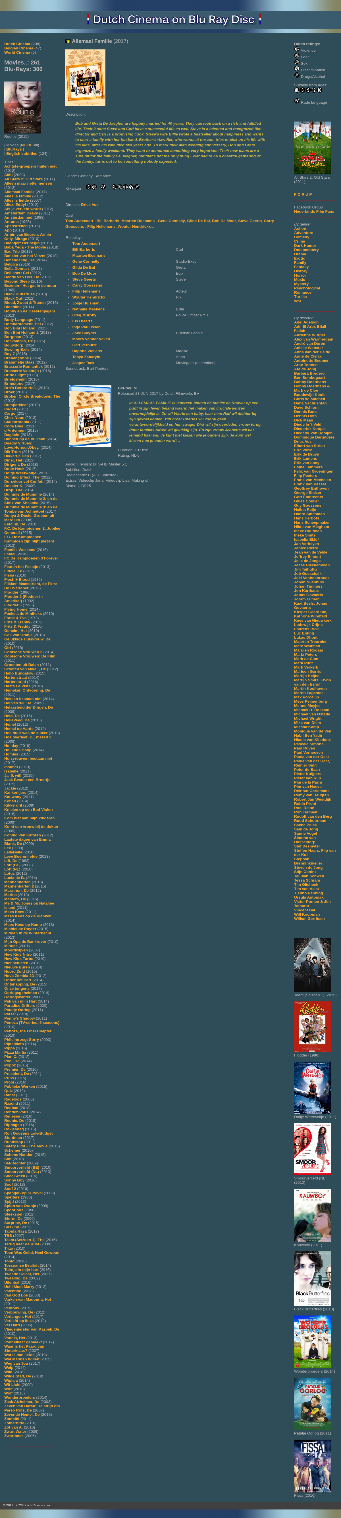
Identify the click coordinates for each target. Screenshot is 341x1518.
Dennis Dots (305, 416)
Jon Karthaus (306, 590)
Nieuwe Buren (17, 967)
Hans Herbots (306, 518)
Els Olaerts (82, 321)
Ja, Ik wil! (12, 775)
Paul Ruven (304, 748)
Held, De (12, 716)
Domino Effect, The (21, 477)
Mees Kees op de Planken (27, 916)
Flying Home (16, 609)
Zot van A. (13, 1427)
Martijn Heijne (306, 676)
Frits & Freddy (17, 626)
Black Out (13, 298)
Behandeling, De (19, 260)
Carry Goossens (87, 285)
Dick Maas (303, 420)
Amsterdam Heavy (21, 213)
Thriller (300, 297)
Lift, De (10, 861)
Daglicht (12, 435)
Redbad (11, 1108)
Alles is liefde (16, 200)
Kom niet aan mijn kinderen (29, 818)
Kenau (10, 801)
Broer (9, 392)
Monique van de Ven (312, 731)
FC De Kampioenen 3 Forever (31, 558)
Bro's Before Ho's (20, 388)
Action (300, 228)
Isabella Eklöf (306, 539)
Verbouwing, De (18, 1312)
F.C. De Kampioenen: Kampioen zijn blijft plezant (29, 539)
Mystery (301, 284)
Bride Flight (15, 375)
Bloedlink (13, 307)
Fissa (9, 575)
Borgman (12, 337)
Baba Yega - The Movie (25, 247)
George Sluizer (307, 492)
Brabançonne (16, 358)
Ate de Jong (305, 369)
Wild (8, 1372)
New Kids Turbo (18, 959)
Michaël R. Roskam (311, 710)
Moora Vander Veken (91, 339)
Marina (10, 895)
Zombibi (11, 1419)
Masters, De (15, 899)
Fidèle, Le (13, 571)
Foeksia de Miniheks (23, 613)
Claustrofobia (16, 422)
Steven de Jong (308, 867)
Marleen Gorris (307, 671)
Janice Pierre (306, 548)
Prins (9, 1078)
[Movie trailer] (151, 105)
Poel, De (12, 1061)
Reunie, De (14, 1120)
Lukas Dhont (305, 637)
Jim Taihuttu (305, 569)
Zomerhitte (14, 1423)
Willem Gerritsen (309, 918)
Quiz (8, 1091)
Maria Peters (305, 654)
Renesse (12, 1116)
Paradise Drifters (19, 1005)
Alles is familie (17, 196)
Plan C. (10, 1057)
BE (30, 145)
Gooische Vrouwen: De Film (29, 656)
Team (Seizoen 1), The (24, 1240)
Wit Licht (12, 1385)
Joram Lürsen (307, 599)
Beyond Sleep (17, 281)
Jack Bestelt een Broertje (27, 780)
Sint (8, 1159)
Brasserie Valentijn (21, 371)
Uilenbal (11, 1282)
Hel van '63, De (17, 703)
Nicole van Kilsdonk (312, 740)
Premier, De (15, 1069)
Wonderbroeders (19, 1397)
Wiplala (11, 1380)
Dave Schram (306, 407)
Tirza (8, 1248)
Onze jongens (17, 988)
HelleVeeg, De (17, 720)
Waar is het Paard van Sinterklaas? (24, 1348)
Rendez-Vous (16, 1112)
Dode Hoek (14, 469)
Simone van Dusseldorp (305, 840)
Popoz (10, 1065)
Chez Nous (14, 417)
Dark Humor (305, 245)
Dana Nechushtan (310, 403)
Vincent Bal (304, 910)
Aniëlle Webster (308, 348)
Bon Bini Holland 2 (21, 332)
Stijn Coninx (305, 872)
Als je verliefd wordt (22, 209)
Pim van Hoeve (308, 786)
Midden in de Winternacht (27, 933)
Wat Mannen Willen (21, 1359)
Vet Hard (12, 1325)
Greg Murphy (84, 315)
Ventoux (11, 1308)
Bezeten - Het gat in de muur (30, 285)
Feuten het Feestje (21, 567)
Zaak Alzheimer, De (21, 1402)
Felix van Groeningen (313, 471)
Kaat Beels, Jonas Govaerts (310, 605)
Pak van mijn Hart (20, 1001)
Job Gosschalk (308, 573)
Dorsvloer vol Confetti (24, 481)
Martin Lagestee (309, 693)
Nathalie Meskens (88, 309)
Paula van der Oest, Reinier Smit (312, 763)
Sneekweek (14, 1176)
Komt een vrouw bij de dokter (31, 826)
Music (299, 279)
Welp (8, 1367)
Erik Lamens (305, 458)
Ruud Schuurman (310, 820)
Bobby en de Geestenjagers (29, 311)
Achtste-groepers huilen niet (30, 166)
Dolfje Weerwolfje (20, 473)
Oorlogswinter (17, 997)
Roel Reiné (304, 808)
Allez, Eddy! (15, 204)
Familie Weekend (20, 550)
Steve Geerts (250, 221)
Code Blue (13, 426)
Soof (8, 1184)
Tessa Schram (307, 880)
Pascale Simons (309, 744)
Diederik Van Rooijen (313, 433)
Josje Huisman (85, 303)
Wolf (8, 1389)
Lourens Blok (306, 629)
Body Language (18, 320)
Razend (11, 1103)
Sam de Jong (306, 829)
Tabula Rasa (15, 1231)
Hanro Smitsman (309, 514)
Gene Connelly (171, 221)
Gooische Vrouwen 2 (23, 652)
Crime (299, 241)
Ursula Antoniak (309, 897)
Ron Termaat (305, 812)
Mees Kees (14, 912)
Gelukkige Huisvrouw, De (27, 639)
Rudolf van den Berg (313, 816)
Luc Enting (304, 633)
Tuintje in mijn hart (21, 1270)
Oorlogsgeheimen (20, 993)
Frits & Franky (17, 622)
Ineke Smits (305, 535)
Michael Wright (307, 718)
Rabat (9, 1095)
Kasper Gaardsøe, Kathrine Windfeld (310, 614)
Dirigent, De (15, 464)
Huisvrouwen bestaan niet (28, 758)
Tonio (9, 1261)
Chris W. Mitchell (309, 399)
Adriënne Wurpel (309, 335)
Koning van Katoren (22, 835)
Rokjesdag (14, 1129)
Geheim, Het (15, 631)
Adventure (303, 233)
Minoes (11, 946)
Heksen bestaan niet (22, 699)
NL (23, 145)
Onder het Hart (17, 980)
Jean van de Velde (310, 552)
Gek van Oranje (18, 635)
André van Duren (309, 343)
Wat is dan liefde (19, 1355)
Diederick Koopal (310, 429)
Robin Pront (305, 803)
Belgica (11, 264)
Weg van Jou (16, 1363)
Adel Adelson (306, 322)
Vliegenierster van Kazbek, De (31, 1329)
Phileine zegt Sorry (21, 1039)
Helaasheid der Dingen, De (28, 707)
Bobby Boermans (310, 382)
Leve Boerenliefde (21, 856)
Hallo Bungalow (18, 673)
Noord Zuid (14, 971)
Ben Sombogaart (309, 377)
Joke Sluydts (84, 333)
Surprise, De (15, 1223)
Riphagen (13, 1125)
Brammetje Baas (19, 362)
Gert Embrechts (308, 497)
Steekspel (13, 1214)
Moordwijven (16, 950)
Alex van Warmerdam (313, 339)
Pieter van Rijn (307, 778)
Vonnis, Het (14, 1338)
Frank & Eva (15, 618)
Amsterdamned (18, 217)
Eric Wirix (303, 450)
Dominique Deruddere (314, 437)
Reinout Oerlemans (312, 791)
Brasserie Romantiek (23, 366)
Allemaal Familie (19, 192)
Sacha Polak (305, 825)
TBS (8, 1235)
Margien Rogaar (308, 650)
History (300, 271)
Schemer (12, 1150)
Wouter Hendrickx (134, 226)
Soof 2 (10, 1189)
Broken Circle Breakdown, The (32, 396)
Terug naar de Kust (21, 1244)
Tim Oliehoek (306, 884)
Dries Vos (303, 441)
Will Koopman (307, 914)
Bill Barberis (108, 221)
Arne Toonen (306, 365)
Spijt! (9, 1201)
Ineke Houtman (308, 531)
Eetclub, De (14, 524)
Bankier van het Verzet (24, 256)
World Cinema (17, 52)
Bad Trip (12, 251)
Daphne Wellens (87, 351)
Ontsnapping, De (19, 984)
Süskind (11, 1227)
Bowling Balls (17, 349)
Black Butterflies (19, 294)
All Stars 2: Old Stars (23, 179)
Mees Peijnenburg (310, 701)
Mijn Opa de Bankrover (25, 941)
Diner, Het (13, 460)
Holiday (11, 746)
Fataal (9, 554)
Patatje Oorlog (17, 1010)
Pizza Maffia (15, 1052)
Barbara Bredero (309, 373)
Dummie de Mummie (23, 494)
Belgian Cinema (18, 48)
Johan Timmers (308, 586)
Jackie (10, 788)
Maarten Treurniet (310, 642)
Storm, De (13, 1218)
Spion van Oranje (20, 1206)
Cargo (9, 413)
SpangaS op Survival (23, 1193)
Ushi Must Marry (19, 1287)
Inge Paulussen (86, 327)
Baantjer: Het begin (22, 243)
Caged (10, 409)
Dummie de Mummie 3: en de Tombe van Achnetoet (30, 509)
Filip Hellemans (101, 226)
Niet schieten (16, 963)
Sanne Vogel (305, 833)
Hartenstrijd (15, 682)
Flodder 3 (13, 605)
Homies (11, 754)
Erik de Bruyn (306, 454)
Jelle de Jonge (307, 561)
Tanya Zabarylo (86, 357)
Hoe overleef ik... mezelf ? (27, 737)
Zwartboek (14, 1436)
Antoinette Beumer (311, 360)
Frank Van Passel (310, 484)
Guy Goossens (307, 505)
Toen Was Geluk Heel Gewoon (31, 1252)
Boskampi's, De (18, 341)
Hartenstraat (15, 677)
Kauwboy (12, 797)
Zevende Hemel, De (22, 1414)
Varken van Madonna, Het (27, 1299)
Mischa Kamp (306, 727)
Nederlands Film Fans (314, 211)
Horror (300, 275)
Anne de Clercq (308, 356)
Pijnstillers (14, 1044)
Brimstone (13, 383)
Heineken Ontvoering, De (27, 690)
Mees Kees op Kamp (23, 924)
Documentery (306, 250)
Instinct (11, 767)
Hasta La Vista (17, 686)
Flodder (11, 592)
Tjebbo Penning (308, 893)
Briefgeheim (15, 379)
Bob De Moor (224, 221)
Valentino (12, 1291)
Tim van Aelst (306, 889)
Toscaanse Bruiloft (21, 1265)
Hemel (10, 724)
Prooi (9, 1082)
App (8, 230)
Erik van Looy (306, 463)
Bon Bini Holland (20, 328)
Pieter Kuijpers (307, 774)
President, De (16, 1074)
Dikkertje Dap (16, 456)
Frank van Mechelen (312, 480)
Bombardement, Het (22, 324)
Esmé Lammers (308, 467)
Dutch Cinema (17, 44)
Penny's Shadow (19, 1018)
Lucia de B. (14, 878)
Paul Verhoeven (308, 752)
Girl (7, 648)
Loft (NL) (12, 869)
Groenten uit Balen (21, 665)
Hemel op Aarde (19, 728)
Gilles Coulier (306, 501)
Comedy (301, 237)
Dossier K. (13, 486)
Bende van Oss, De (21, 277)
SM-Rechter (15, 1163)
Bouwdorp (13, 345)
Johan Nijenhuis (309, 582)
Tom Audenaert (79, 221)
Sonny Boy (14, 1180)
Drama (300, 254)
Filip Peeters (305, 475)
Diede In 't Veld (307, 424)
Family (300, 262)
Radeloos (13, 1099)
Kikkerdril (13, 805)
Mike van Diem (307, 723)
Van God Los (16, 1295)
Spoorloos (13, 1210)
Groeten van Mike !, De (25, 669)
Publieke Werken (19, 1086)
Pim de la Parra (308, 782)
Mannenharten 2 (19, 886)
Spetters (12, 1197)
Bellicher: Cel (16, 273)
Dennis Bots (305, 412)
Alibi (8, 175)
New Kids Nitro (18, 954)
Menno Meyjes (307, 705)
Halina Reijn (305, 510)
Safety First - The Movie (26, 1146)
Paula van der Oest (311, 757)
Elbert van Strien (309, 446)
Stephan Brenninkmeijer (308, 861)
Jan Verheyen (306, 544)
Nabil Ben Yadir (308, 735)
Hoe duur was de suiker (26, 733)
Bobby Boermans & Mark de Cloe (312, 388)
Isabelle (11, 771)
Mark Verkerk (306, 667)
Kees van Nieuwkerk (312, 620)
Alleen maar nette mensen (28, 183)
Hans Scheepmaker (312, 522)
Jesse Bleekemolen (312, 565)
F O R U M (303, 194)
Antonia (11, 222)
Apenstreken (16, 226)
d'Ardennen (15, 430)
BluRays (14, 149)
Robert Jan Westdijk (312, 799)
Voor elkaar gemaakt (23, 1342)
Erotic (299, 258)
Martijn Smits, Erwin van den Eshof (312, 682)
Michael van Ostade (312, 714)
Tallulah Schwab (309, 876)
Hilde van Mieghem (311, 527)
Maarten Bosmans (138, 221)
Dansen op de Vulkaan (24, 439)
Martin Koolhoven (310, 688)
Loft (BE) (12, 865)
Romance (302, 292)
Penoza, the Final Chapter (27, 1031)
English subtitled (22, 153)
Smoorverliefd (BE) (21, 1167)
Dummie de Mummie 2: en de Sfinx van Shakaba (30, 500)
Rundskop (13, 1142)
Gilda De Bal (198, 221)
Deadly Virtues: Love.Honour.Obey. (21, 445)
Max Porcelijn (306, 697)
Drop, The (13, 490)
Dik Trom (12, 452)
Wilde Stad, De (17, 1376)
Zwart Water (15, 1431)
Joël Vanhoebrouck (312, 578)
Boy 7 (9, 354)
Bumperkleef (16, 405)
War (297, 301)
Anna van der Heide (312, 352)
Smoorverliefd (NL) (21, 1172)
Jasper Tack (83, 363)
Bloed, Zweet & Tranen (25, 302)
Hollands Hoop (18, 750)
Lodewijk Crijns (308, 625)
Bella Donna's (17, 268)
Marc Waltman (307, 646)
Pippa (9, 1048)
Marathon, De (16, 890)
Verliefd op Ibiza (19, 1321)
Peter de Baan (307, 769)
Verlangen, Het (17, 1316)
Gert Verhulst (84, 345)
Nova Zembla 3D (19, 976)
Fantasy (301, 267)
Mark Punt (303, 663)
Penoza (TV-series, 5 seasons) (31, 1022)
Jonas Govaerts (308, 595)
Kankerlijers (15, 792)
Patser (10, 1014)
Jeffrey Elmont (307, 556)
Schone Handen (19, 1154)
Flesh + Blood (17, 579)
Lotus (9, 873)
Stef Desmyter (307, 846)
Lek (7, 848)
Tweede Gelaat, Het (21, 1274)
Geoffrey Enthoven (311, 488)
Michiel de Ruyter (20, 929)
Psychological (307, 288)
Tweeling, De (16, 1278)
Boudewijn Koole (309, 394)
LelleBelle (13, 852)
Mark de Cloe (306, 659)
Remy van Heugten (311, 795)
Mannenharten (17, 882)
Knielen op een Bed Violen (28, 809)
